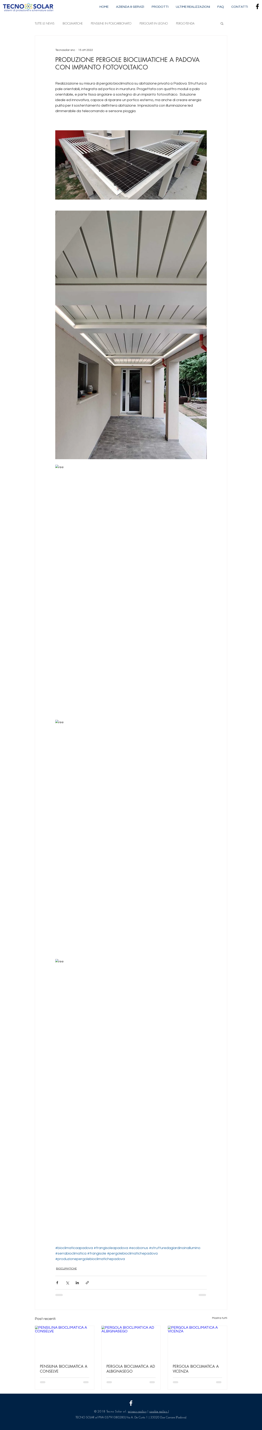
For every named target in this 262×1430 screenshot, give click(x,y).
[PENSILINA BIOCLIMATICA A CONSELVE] (64, 1342)
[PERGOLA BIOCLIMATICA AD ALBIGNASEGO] (131, 1342)
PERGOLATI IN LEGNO (154, 23)
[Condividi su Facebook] (57, 1283)
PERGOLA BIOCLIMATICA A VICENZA (196, 1369)
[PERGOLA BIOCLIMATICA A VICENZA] (197, 1342)
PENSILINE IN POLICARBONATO (111, 23)
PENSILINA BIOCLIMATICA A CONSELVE (63, 1369)
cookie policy (158, 1411)
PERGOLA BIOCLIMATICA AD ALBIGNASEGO (130, 1369)
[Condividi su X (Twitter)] (67, 1283)
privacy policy (137, 1411)
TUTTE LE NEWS (44, 23)
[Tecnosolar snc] (130, 1403)
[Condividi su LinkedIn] (77, 1283)
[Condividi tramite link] (87, 1283)
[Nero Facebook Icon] (257, 6)
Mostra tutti (219, 1318)
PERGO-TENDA (185, 23)
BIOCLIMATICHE (73, 23)
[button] (222, 23)
